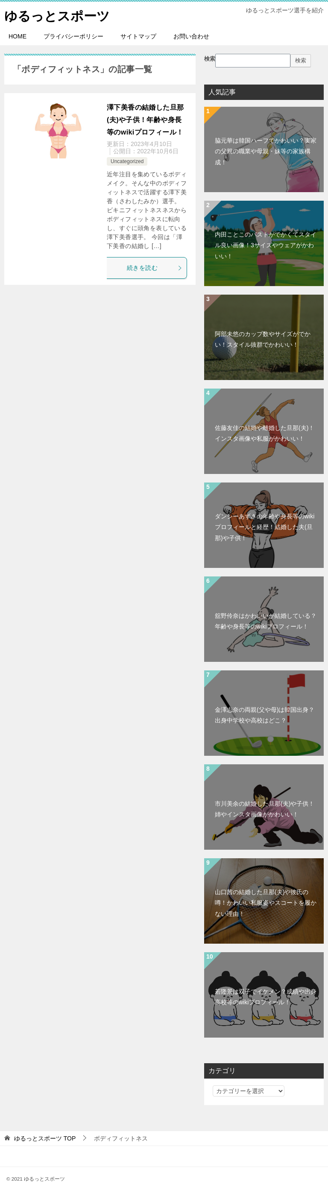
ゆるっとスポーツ (57, 14)
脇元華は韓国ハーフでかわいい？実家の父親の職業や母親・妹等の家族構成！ (265, 151)
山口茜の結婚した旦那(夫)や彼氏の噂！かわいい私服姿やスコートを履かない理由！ (265, 903)
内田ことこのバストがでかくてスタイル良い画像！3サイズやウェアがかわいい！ (265, 245)
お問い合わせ (191, 36)
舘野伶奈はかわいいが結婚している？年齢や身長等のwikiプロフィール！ (265, 621)
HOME (17, 36)
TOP (45, 1138)
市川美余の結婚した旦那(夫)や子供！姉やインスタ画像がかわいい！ (264, 809)
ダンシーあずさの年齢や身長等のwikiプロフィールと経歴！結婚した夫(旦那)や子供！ (264, 527)
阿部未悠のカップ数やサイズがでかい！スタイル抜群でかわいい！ (262, 339)
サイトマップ (138, 36)
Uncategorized (127, 161)
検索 (209, 59)
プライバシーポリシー (73, 36)
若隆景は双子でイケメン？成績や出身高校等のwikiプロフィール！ (265, 997)
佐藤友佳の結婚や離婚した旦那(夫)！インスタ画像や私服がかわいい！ (264, 433)
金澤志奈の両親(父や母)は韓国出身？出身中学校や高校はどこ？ (264, 715)
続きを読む (154, 267)
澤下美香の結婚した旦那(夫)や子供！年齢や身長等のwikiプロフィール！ (145, 120)
